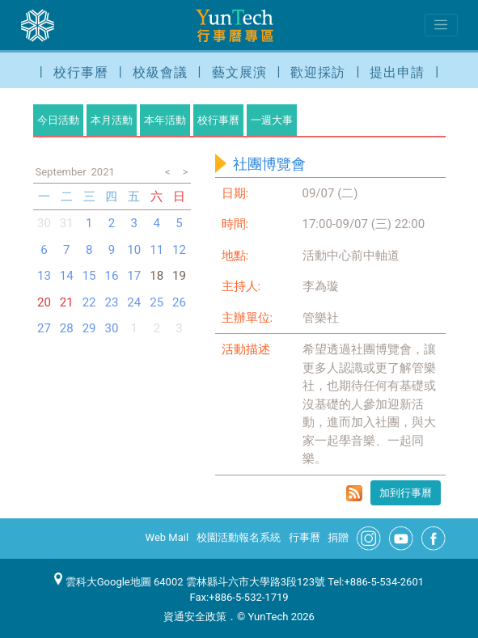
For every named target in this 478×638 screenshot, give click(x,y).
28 (67, 328)
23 (112, 302)
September (61, 172)
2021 (103, 172)
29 (89, 328)
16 (112, 275)
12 (179, 250)
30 (44, 223)
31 (67, 223)
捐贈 (338, 537)
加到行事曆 (405, 493)
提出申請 (397, 72)
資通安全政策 (194, 617)
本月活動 (112, 120)
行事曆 (304, 537)
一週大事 (272, 120)
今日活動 (58, 120)
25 (156, 302)
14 (67, 275)
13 (44, 275)
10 (134, 250)
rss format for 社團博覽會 (354, 493)
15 (89, 275)
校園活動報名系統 (239, 537)
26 (179, 302)
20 (44, 302)
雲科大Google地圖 (102, 582)
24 (134, 302)
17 (134, 275)
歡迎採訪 (317, 72)
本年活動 (165, 120)
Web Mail (167, 537)
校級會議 (160, 72)
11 (156, 250)
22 (89, 302)
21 (67, 302)
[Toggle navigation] (441, 25)
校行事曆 (80, 72)
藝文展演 (239, 72)
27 (44, 328)
